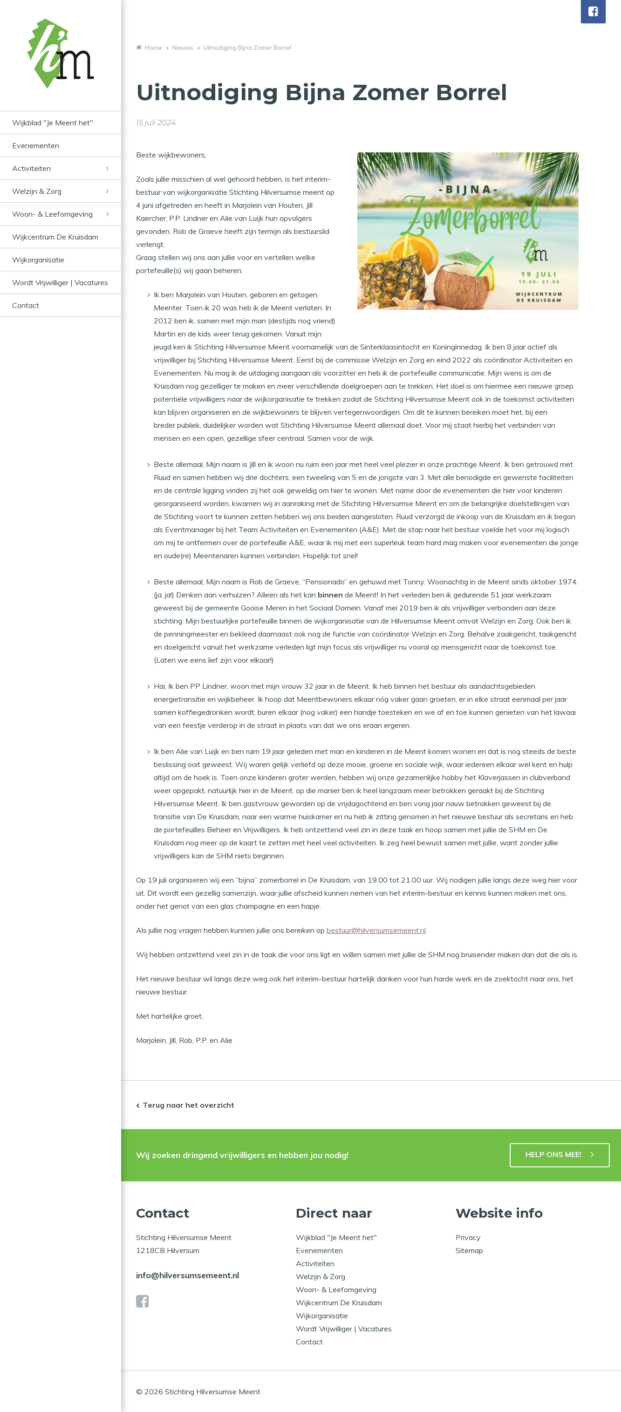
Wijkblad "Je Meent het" (52, 122)
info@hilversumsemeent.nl (187, 1275)
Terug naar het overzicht (188, 1105)
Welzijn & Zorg (36, 191)
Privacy (468, 1237)
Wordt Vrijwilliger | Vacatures (60, 282)
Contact (25, 305)
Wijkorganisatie (38, 259)
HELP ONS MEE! (553, 1154)
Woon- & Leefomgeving (52, 214)
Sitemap (469, 1250)
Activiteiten (31, 168)
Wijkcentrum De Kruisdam (55, 236)
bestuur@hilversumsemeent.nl (376, 930)
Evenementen (35, 145)
